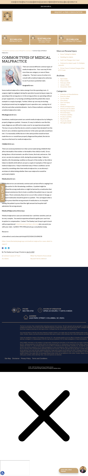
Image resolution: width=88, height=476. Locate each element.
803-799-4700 (76, 16)
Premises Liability (66, 115)
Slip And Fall (64, 119)
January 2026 (64, 85)
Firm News (64, 100)
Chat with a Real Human (66, 470)
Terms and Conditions (14, 358)
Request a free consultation (68, 12)
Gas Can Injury (65, 102)
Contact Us (73, 2)
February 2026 (65, 83)
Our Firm (19, 2)
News (52, 2)
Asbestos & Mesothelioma (69, 94)
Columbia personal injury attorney (27, 224)
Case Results (44, 2)
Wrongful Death (65, 123)
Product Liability (66, 117)
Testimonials (59, 2)
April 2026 (63, 79)
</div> (15, 467)
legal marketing (42, 368)
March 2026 (64, 81)
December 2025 (65, 87)
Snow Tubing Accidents (68, 54)
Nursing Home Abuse (67, 110)
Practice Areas (28, 2)
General (63, 104)
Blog (66, 2)
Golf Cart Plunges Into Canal (69, 60)
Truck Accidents (65, 121)
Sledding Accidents (66, 57)
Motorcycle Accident (67, 108)
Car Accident (64, 98)
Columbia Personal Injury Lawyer (10, 50)
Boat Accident (65, 96)
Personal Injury (28, 50)
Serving (36, 2)
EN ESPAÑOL (46, 6)
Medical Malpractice (67, 106)
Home (13, 2)
